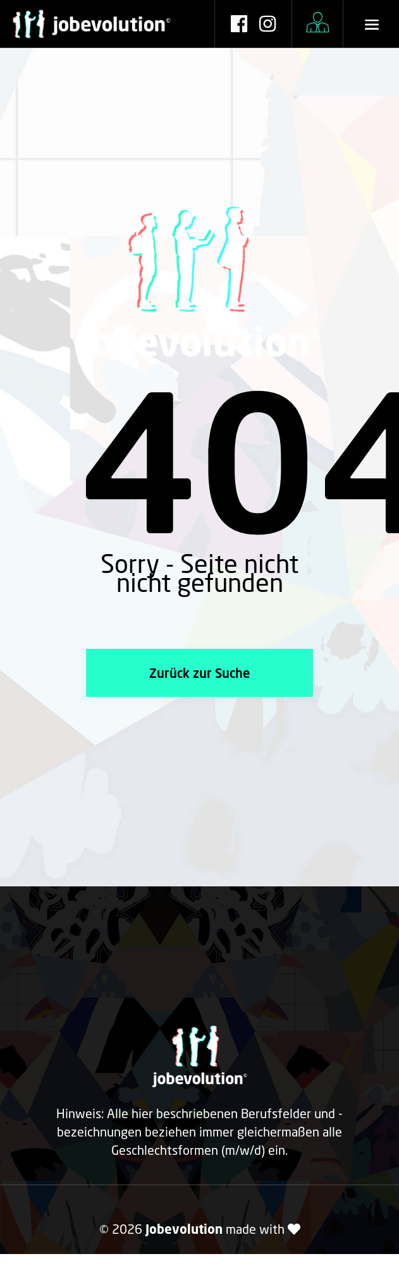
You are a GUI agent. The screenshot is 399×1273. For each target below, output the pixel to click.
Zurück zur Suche (199, 672)
